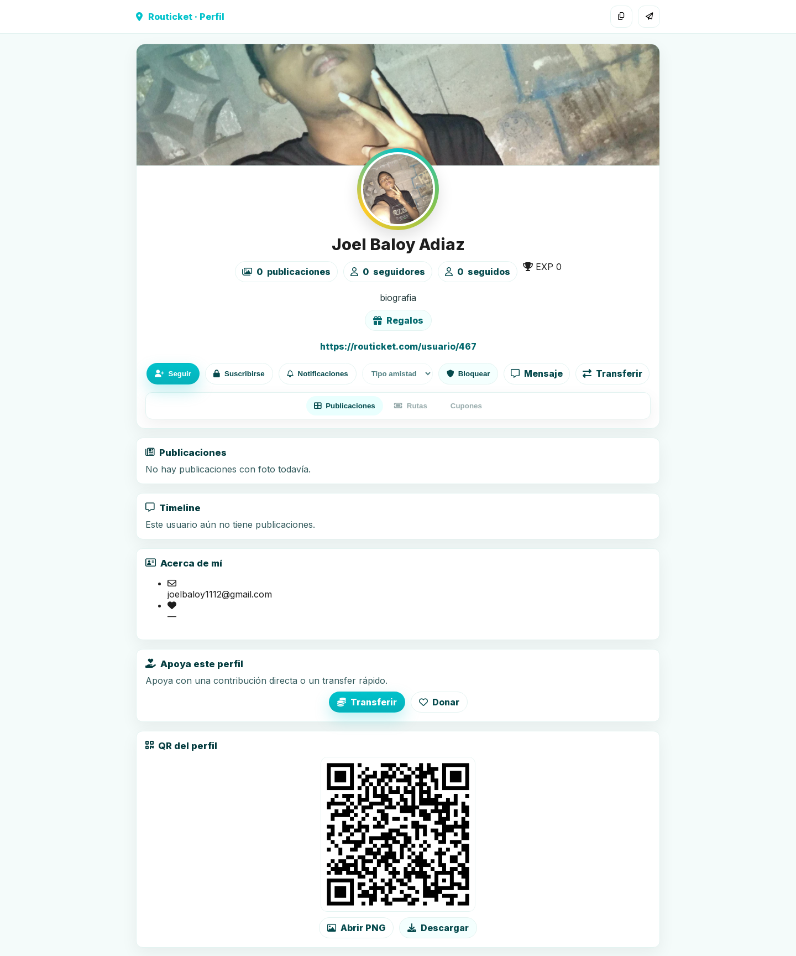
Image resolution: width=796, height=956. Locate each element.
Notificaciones (317, 374)
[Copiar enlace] (621, 17)
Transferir (612, 373)
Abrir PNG (356, 927)
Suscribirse (239, 374)
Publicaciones (344, 406)
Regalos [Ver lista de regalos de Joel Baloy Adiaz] (398, 320)
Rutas (410, 406)
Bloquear (468, 374)
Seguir (173, 374)
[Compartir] (649, 17)
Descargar (438, 927)
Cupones (466, 406)
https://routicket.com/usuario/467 (398, 346)
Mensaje (537, 373)
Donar (439, 702)
